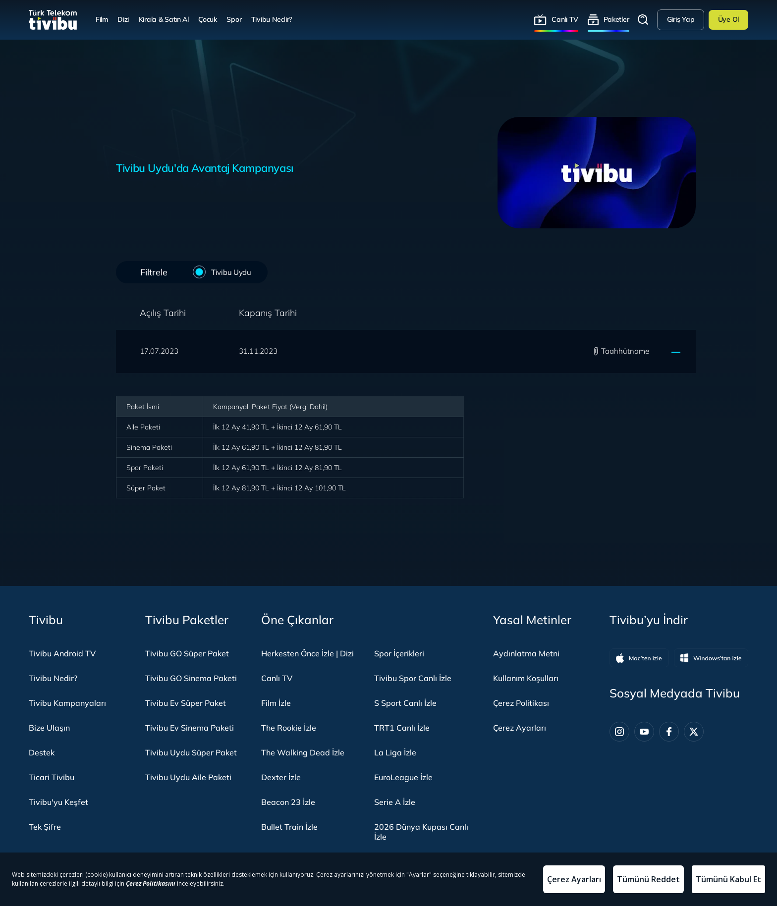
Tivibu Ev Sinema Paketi (189, 728)
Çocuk (207, 19)
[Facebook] (669, 732)
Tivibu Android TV (62, 653)
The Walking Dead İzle (302, 752)
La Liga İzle (395, 752)
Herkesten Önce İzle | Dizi (307, 653)
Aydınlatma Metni (526, 653)
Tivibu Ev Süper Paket (185, 703)
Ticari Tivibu (51, 777)
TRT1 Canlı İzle (402, 728)
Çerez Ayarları (519, 728)
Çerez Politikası (521, 703)
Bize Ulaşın (49, 728)
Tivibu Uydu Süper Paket (191, 752)
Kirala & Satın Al (164, 19)
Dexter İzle (281, 777)
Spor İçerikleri (399, 653)
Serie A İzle (394, 802)
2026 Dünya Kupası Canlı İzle (421, 832)
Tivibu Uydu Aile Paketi (188, 777)
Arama (643, 20)
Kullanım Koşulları (525, 678)
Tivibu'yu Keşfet (58, 802)
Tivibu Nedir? (271, 19)
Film (102, 19)
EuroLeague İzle (403, 777)
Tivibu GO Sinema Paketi (191, 678)
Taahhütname (625, 351)
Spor (233, 19)
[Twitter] (694, 732)
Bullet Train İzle (289, 827)
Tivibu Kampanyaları (67, 703)
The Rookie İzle (288, 728)
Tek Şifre (45, 827)
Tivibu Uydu (229, 271)
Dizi (123, 19)
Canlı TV (565, 19)
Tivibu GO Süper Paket (187, 653)
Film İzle (276, 703)
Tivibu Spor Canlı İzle (412, 678)
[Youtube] (644, 732)
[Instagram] (619, 732)
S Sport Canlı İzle (405, 703)
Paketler (616, 19)
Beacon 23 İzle (288, 802)
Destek (42, 752)
